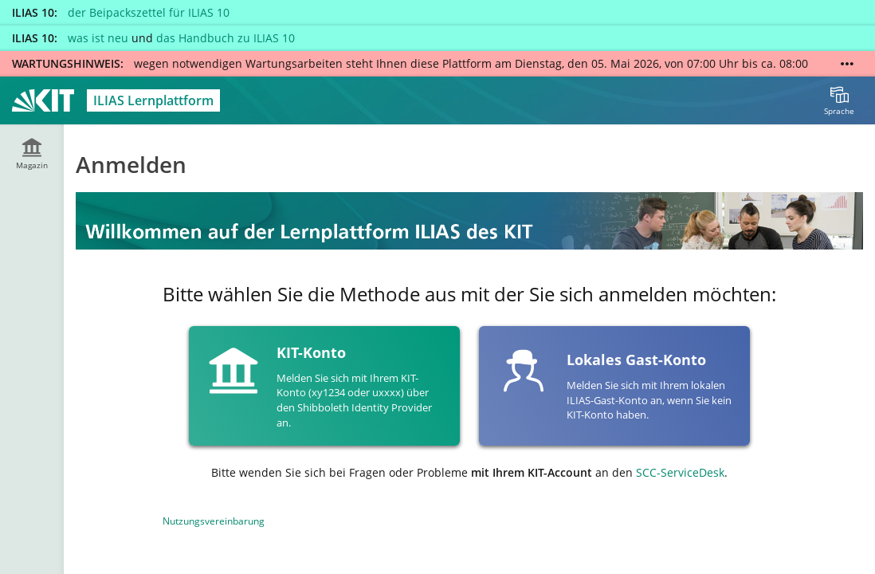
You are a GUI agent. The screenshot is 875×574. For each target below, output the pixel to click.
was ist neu (98, 37)
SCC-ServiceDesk (680, 472)
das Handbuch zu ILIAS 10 (225, 37)
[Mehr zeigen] (847, 64)
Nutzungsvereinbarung (214, 521)
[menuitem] (839, 100)
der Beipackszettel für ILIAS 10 (149, 12)
